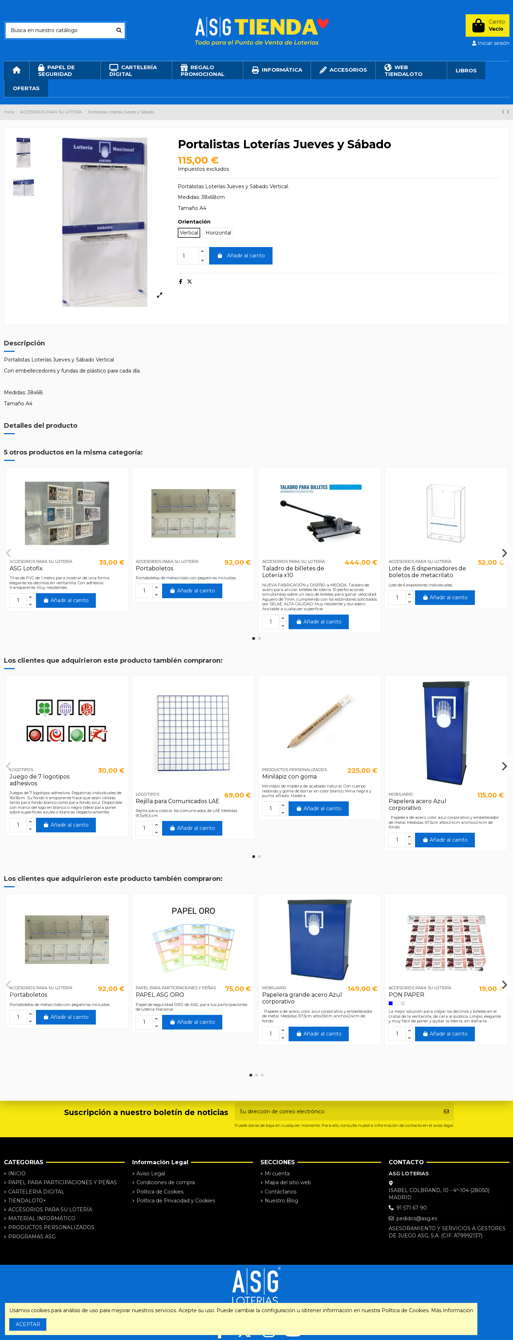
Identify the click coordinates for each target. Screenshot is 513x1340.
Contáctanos (280, 1191)
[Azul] (391, 1003)
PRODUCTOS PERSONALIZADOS (51, 1227)
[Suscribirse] (446, 1111)
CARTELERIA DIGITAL (36, 1191)
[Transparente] (403, 1003)
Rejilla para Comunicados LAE (177, 801)
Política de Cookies (159, 1191)
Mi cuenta (277, 1173)
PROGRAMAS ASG (32, 1236)
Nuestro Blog (281, 1200)
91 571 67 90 (412, 1208)
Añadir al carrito (241, 255)
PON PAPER (406, 994)
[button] (253, 638)
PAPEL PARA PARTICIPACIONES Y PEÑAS (62, 1182)
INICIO (17, 1173)
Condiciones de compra (165, 1182)
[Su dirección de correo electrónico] (337, 1111)
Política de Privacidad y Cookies (175, 1200)
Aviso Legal (150, 1173)
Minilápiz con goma (289, 776)
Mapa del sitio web (288, 1182)
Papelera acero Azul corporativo (417, 804)
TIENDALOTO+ (27, 1200)
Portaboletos (154, 568)
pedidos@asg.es (417, 1218)
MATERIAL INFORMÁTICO (42, 1218)
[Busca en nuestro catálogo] (119, 30)
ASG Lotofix (26, 568)
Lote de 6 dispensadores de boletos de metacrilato (427, 572)
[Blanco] (397, 1003)
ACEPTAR (28, 1324)
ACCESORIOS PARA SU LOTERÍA (50, 1209)
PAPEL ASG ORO (160, 994)
